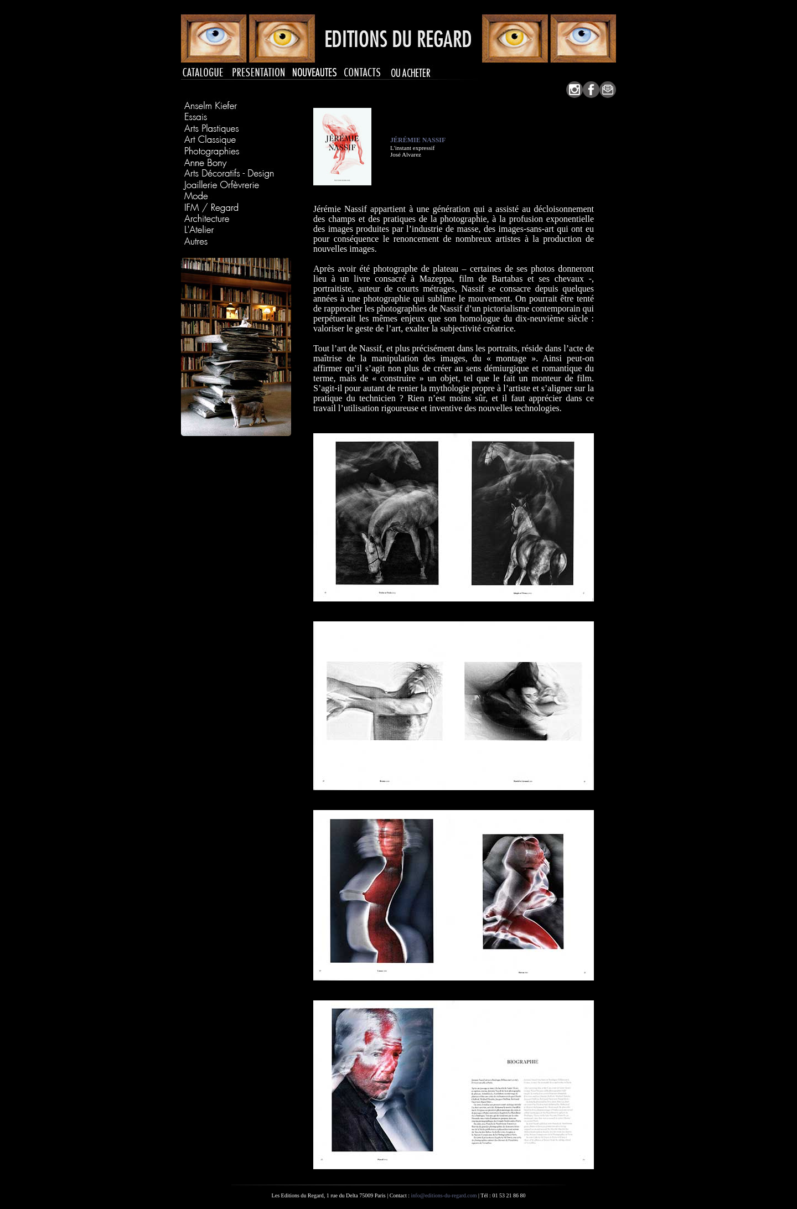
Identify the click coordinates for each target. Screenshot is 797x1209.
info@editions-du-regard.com (444, 1195)
